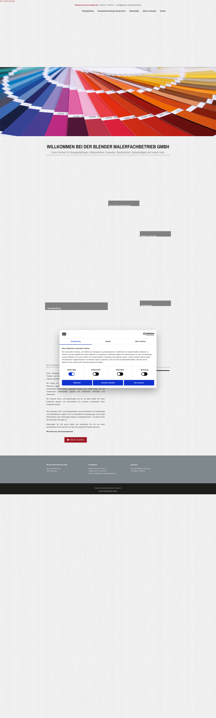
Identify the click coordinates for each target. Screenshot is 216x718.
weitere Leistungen (149, 11)
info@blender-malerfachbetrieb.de (104, 473)
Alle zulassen (139, 383)
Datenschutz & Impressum (113, 488)
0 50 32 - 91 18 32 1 (100, 469)
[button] (75, 439)
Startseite (97, 488)
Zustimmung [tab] (76, 341)
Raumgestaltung (88, 11)
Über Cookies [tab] (140, 341)
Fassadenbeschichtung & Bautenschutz (111, 11)
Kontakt (163, 11)
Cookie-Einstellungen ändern (108, 491)
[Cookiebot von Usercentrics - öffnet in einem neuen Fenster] (144, 334)
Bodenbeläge (134, 11)
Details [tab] (108, 341)
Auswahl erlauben (108, 383)
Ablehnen (77, 383)
